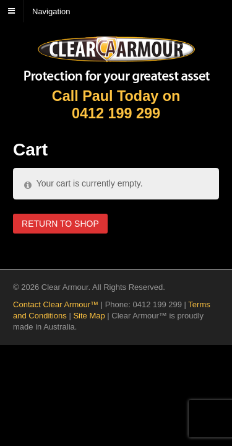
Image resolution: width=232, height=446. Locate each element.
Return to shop (60, 224)
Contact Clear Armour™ (55, 304)
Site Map (89, 315)
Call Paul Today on (116, 104)
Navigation (51, 10)
